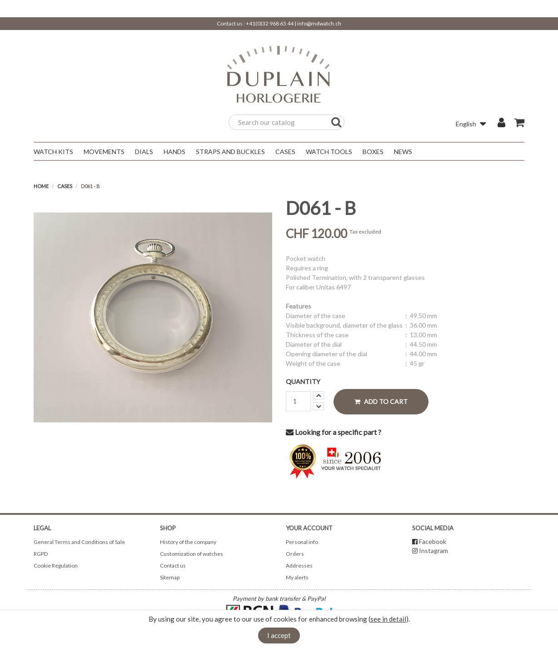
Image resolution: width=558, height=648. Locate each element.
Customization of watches (191, 553)
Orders (295, 553)
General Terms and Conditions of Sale (79, 541)
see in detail (388, 619)
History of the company (188, 541)
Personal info (302, 541)
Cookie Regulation (56, 565)
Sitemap (169, 577)
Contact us (173, 565)
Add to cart (381, 401)
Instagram (433, 550)
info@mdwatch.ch (319, 23)
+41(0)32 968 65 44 (270, 23)
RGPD (41, 553)
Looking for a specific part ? (333, 432)
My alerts (297, 577)
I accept (279, 635)
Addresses (299, 565)
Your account (309, 528)
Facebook (432, 541)
